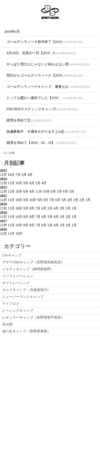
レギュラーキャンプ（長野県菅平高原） (33, 317)
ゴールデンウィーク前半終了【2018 (34, 42)
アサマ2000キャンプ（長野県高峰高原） (33, 262)
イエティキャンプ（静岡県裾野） (28, 269)
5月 (24, 174)
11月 (3, 174)
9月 (25, 183)
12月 (3, 183)
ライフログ (10, 303)
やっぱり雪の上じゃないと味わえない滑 (37, 64)
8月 (45, 200)
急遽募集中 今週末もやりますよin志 (35, 131)
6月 (31, 183)
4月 (30, 174)
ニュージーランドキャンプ (23, 297)
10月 (11, 174)
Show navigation (91, 12)
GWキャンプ (12, 255)
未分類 (7, 324)
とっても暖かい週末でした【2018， (34, 98)
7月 (18, 174)
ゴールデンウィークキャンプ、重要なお (37, 86)
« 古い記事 (8, 152)
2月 (81, 200)
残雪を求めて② (18, 120)
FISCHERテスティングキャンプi (31, 109)
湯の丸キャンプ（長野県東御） (26, 331)
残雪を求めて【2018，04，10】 (30, 143)
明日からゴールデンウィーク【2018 (34, 75)
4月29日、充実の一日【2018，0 (30, 53)
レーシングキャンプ (17, 310)
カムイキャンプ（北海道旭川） (26, 290)
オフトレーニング (16, 283)
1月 (87, 200)
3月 (71, 191)
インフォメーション (17, 276)
